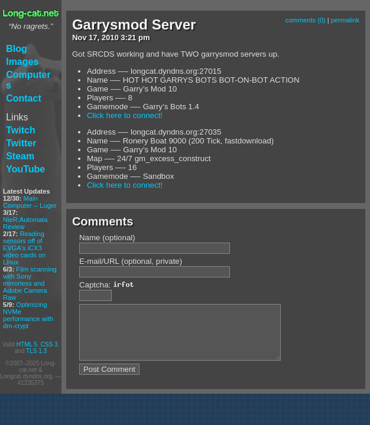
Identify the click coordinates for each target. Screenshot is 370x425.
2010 (110, 37)
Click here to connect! (125, 115)
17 (93, 37)
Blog (16, 49)
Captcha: (109, 284)
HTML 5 (27, 344)
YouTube (25, 169)
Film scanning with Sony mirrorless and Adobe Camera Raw (30, 283)
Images (22, 62)
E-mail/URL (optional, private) (130, 261)
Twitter (21, 143)
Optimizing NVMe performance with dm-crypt (28, 315)
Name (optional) (107, 237)
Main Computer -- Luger (30, 202)
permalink (345, 20)
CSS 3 (49, 344)
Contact (23, 98)
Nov (79, 37)
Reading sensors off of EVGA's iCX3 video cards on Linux (24, 248)
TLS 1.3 (36, 351)
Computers (28, 80)
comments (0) (305, 20)
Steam (20, 156)
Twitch (20, 130)
